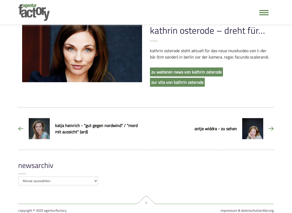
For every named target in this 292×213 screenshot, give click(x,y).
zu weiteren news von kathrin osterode (186, 72)
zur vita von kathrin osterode (177, 82)
